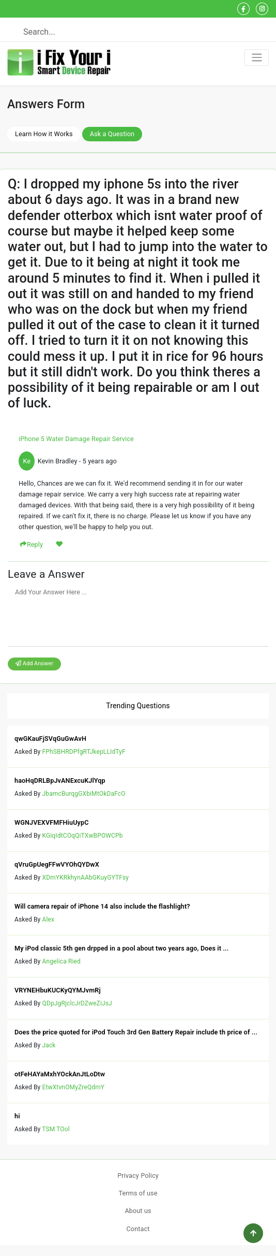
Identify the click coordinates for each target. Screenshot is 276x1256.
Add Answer (34, 663)
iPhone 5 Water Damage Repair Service (76, 439)
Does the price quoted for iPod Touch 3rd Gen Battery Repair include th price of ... (135, 1032)
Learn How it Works (44, 134)
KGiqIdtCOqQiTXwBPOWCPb (82, 835)
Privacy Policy (138, 1175)
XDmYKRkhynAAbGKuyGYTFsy (85, 877)
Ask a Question (112, 134)
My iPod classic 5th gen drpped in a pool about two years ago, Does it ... (121, 948)
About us (138, 1211)
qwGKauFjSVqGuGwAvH (50, 738)
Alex (48, 919)
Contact (138, 1229)
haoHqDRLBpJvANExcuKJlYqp (59, 780)
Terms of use (137, 1193)
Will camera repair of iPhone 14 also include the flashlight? (102, 906)
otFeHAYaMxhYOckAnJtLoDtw (59, 1074)
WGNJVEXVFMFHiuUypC (51, 822)
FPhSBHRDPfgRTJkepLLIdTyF (84, 751)
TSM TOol (56, 1129)
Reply (35, 544)
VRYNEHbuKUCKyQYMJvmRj (57, 990)
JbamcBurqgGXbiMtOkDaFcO (84, 793)
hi (17, 1116)
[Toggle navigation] (256, 57)
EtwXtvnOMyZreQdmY (73, 1087)
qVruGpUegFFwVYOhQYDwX (56, 864)
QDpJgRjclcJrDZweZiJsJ (77, 1003)
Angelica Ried (61, 961)
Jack (49, 1045)
